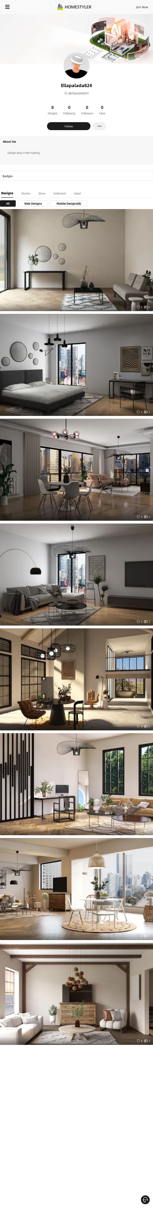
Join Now (142, 7)
